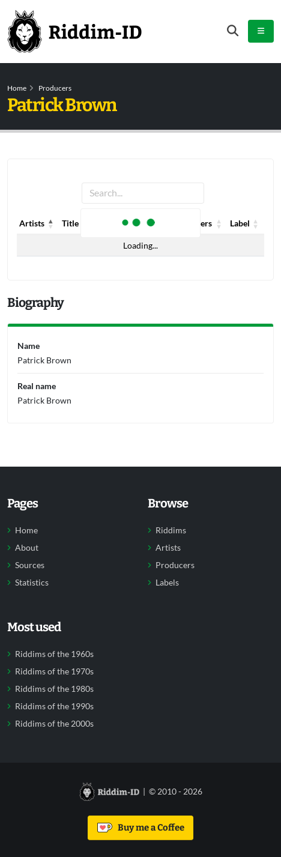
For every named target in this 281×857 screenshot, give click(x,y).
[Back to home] (74, 31)
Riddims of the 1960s (54, 654)
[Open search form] (232, 31)
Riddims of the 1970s (54, 671)
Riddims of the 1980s (54, 689)
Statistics (32, 582)
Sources (29, 565)
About (26, 548)
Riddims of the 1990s (54, 706)
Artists (168, 548)
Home (16, 87)
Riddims (171, 530)
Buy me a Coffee (140, 827)
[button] (51, 223)
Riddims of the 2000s (54, 723)
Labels (167, 582)
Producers (54, 87)
